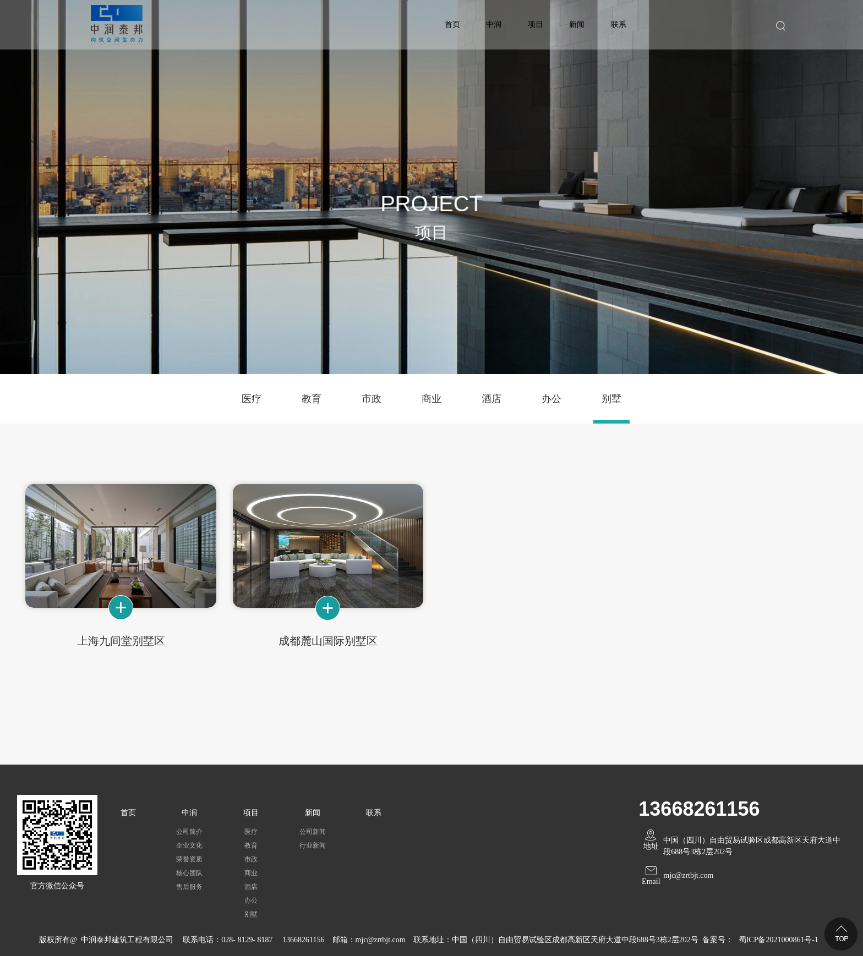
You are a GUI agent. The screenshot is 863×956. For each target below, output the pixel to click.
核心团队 (189, 873)
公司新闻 (312, 832)
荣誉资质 (189, 859)
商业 (431, 398)
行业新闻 (312, 845)
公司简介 (189, 832)
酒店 (491, 398)
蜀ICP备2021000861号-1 (778, 940)
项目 (535, 24)
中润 (493, 24)
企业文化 (189, 845)
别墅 (611, 398)
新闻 (577, 24)
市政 (371, 398)
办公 (551, 398)
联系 (618, 24)
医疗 (251, 398)
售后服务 (189, 887)
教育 (311, 398)
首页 (452, 24)
